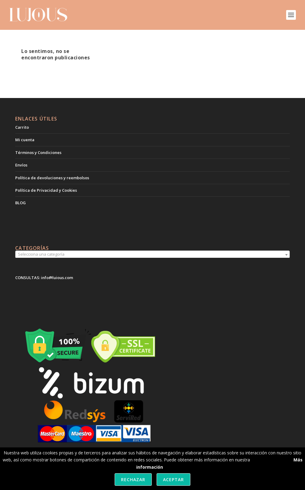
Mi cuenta (24, 139)
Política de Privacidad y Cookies (46, 190)
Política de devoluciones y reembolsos (52, 177)
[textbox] (152, 254)
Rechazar (133, 479)
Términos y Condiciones (38, 152)
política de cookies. (270, 460)
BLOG (20, 202)
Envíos (21, 165)
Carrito (22, 127)
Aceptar (173, 479)
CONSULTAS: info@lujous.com (44, 277)
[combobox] (152, 254)
